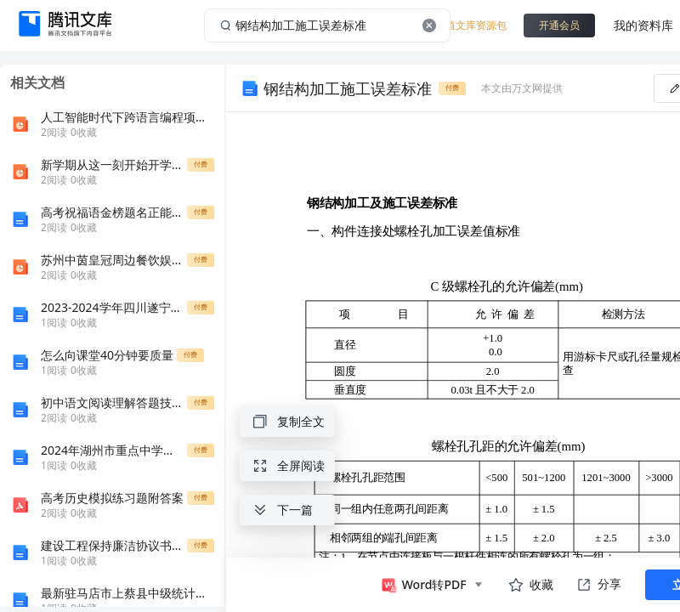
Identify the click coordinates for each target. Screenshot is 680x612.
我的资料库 (643, 25)
